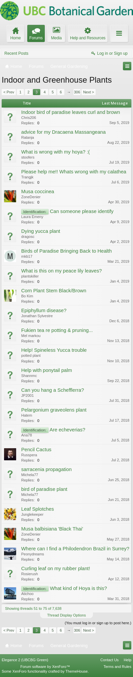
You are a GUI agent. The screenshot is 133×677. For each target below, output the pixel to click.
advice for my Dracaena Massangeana (63, 132)
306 (77, 92)
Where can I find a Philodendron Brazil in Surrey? (75, 548)
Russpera (29, 455)
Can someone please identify (81, 211)
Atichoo (27, 594)
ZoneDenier (30, 197)
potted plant (31, 355)
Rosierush (29, 574)
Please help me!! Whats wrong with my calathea (73, 171)
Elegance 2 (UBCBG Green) (25, 660)
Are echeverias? (67, 429)
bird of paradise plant (44, 489)
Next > (88, 92)
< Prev (8, 92)
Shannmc (29, 376)
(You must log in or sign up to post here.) (98, 623)
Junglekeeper (32, 514)
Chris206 (28, 118)
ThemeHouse (76, 671)
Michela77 (29, 475)
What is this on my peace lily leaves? (61, 270)
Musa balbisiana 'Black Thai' (52, 529)
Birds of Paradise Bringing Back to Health (66, 251)
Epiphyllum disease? (43, 310)
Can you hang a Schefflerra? (52, 390)
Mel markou (30, 336)
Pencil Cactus (36, 449)
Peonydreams (32, 554)
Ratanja (27, 137)
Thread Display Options (66, 615)
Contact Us (109, 660)
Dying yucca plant (40, 231)
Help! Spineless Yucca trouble (54, 350)
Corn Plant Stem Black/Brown (53, 290)
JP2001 (27, 395)
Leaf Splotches (37, 509)
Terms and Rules (117, 667)
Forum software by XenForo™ (45, 667)
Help (127, 660)
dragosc (27, 237)
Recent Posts (16, 53)
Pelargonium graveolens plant (54, 410)
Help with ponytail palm (46, 370)
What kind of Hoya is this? (78, 588)
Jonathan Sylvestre (37, 316)
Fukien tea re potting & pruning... (57, 330)
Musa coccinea (37, 191)
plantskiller (30, 276)
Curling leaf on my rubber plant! (55, 568)
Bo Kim (27, 296)
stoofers (27, 157)
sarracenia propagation (46, 469)
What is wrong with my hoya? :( (55, 152)
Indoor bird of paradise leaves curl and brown (70, 112)
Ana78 (26, 435)
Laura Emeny (32, 217)
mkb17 (26, 256)
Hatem (26, 415)
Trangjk (27, 177)
